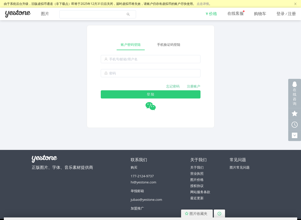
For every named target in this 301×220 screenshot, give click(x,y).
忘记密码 (173, 86)
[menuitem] (18, 13)
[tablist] (150, 44)
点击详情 (203, 4)
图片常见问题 (240, 167)
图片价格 (197, 179)
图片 (45, 13)
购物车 (260, 13)
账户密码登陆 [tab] (131, 44)
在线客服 (235, 13)
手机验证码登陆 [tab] (168, 44)
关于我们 (197, 167)
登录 (280, 13)
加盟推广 (137, 208)
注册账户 (193, 86)
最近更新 (197, 198)
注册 (292, 13)
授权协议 (197, 185)
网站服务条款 (200, 192)
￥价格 (211, 13)
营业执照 (197, 173)
